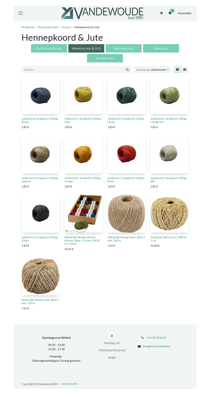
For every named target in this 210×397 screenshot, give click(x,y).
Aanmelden (185, 13)
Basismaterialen (48, 27)
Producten (28, 27)
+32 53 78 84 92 (156, 337)
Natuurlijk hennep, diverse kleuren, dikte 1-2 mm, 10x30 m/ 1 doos (82, 240)
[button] (152, 69)
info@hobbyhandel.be (156, 346)
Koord (66, 27)
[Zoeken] (127, 69)
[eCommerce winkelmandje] (161, 13)
